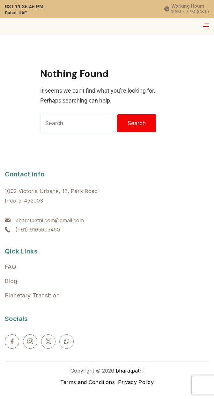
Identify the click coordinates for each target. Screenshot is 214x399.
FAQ (10, 266)
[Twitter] (48, 341)
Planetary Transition (32, 295)
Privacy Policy (136, 382)
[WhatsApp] (66, 341)
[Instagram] (30, 341)
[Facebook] (12, 341)
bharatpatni (130, 370)
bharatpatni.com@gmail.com (49, 220)
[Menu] (206, 26)
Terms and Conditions (87, 382)
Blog (11, 281)
